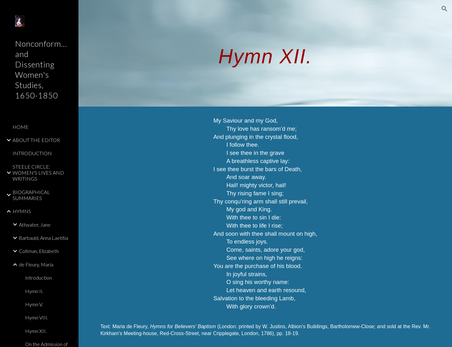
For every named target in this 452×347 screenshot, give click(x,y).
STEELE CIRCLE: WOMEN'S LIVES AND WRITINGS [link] (38, 173)
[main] (265, 53)
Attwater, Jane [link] (35, 225)
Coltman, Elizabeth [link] (39, 251)
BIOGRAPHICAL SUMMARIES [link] (31, 195)
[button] (444, 8)
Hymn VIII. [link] (36, 317)
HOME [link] (21, 127)
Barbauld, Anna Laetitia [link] (43, 238)
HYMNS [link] (22, 211)
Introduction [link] (38, 278)
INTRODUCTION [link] (32, 153)
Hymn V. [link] (34, 304)
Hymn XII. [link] (35, 331)
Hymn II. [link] (34, 291)
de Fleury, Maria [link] (36, 264)
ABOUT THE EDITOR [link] (36, 140)
